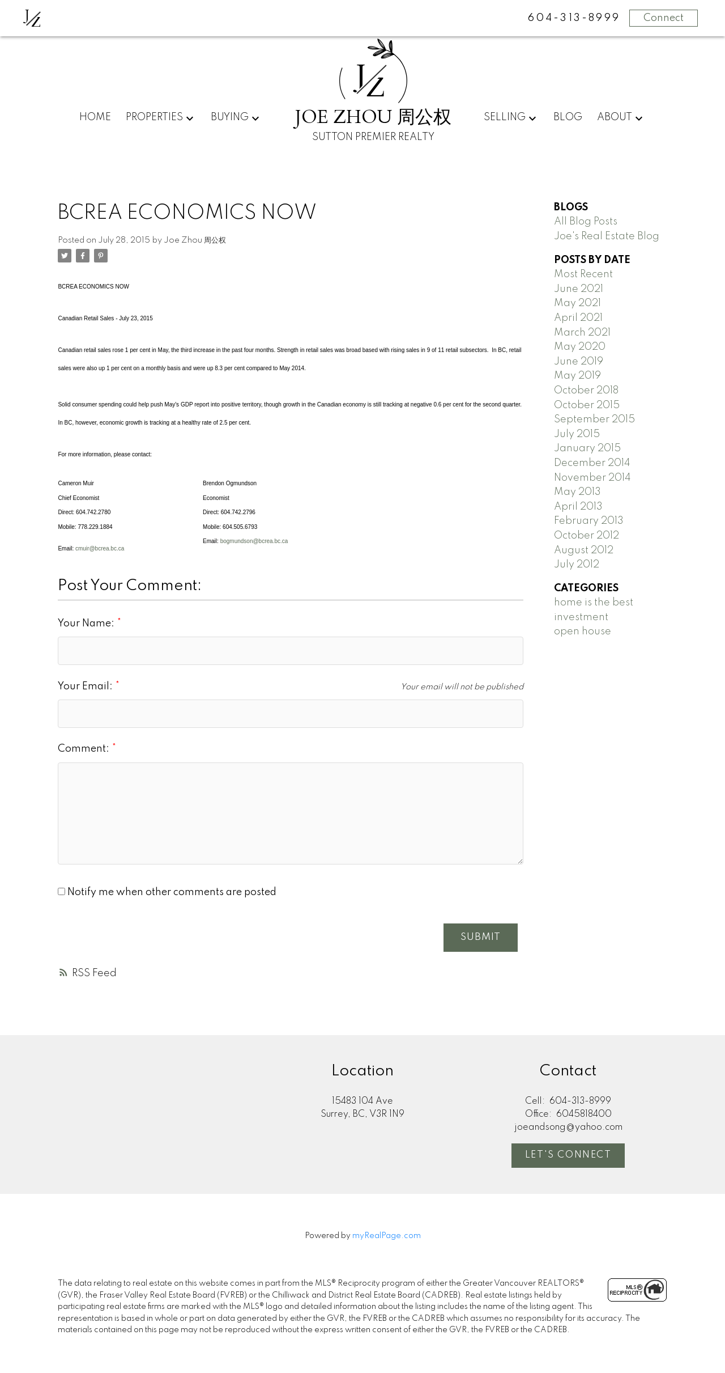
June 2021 (578, 289)
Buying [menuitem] (230, 117)
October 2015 (587, 405)
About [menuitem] (614, 117)
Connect (663, 18)
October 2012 (586, 536)
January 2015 (587, 448)
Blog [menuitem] (567, 117)
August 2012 (583, 550)
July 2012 (576, 565)
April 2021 (578, 318)
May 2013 (577, 492)
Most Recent (583, 274)
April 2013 (578, 507)
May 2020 (579, 347)
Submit (480, 938)
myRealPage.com (386, 1236)
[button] (568, 1156)
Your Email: (86, 686)
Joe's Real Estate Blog (606, 236)
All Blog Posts (585, 222)
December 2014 (592, 463)
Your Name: (87, 623)
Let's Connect (568, 1155)
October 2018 (586, 390)
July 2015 (577, 434)
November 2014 (592, 478)
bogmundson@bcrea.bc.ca (254, 541)
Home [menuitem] (95, 117)
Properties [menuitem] (154, 117)
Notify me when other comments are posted (167, 892)
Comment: (85, 749)
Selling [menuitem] (505, 117)
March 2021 (582, 333)
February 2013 (589, 521)
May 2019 (577, 376)
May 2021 (577, 303)
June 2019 (578, 362)
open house (582, 631)
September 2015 (594, 419)
